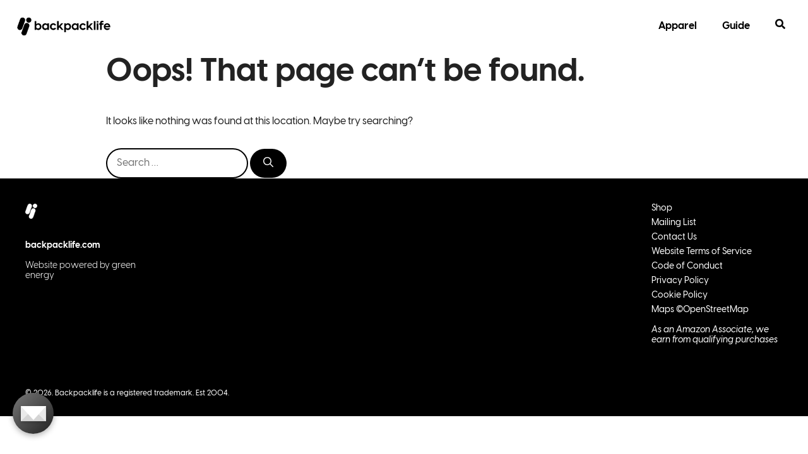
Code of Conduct (687, 266)
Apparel (677, 26)
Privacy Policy (680, 281)
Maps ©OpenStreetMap (700, 310)
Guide (736, 26)
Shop (661, 208)
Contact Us (674, 237)
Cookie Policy (679, 295)
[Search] (268, 163)
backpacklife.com (62, 245)
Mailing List (673, 223)
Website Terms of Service (701, 252)
